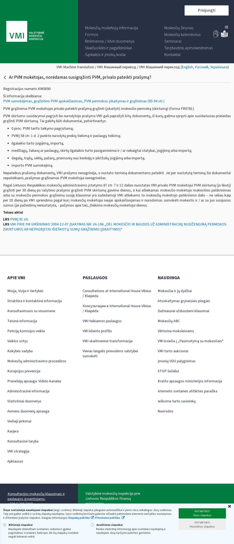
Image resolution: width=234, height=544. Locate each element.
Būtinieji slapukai (18, 525)
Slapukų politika (79, 518)
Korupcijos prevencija (23, 371)
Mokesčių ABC (169, 321)
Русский (201, 67)
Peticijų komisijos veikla (26, 331)
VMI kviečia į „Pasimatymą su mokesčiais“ (191, 341)
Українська (219, 67)
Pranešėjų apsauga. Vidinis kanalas (34, 381)
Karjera (13, 431)
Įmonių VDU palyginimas (177, 361)
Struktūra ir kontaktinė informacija (34, 301)
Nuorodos (165, 411)
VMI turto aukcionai (173, 351)
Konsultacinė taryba (22, 441)
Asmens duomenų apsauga (28, 411)
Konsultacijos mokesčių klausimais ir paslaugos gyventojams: (36, 496)
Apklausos (15, 461)
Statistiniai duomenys (24, 401)
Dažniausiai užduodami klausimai (183, 311)
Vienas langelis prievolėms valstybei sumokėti (110, 354)
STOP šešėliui (168, 371)
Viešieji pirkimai (19, 421)
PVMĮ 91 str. (19, 219)
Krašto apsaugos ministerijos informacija (190, 381)
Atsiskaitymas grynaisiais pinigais (184, 301)
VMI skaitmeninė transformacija (108, 341)
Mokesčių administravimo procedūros (36, 361)
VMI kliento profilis (97, 331)
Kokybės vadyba (20, 351)
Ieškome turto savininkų (177, 401)
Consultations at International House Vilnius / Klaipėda (117, 293)
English (187, 67)
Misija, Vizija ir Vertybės (25, 291)
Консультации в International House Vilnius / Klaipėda (117, 308)
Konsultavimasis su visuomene (31, 311)
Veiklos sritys (17, 341)
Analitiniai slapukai (107, 525)
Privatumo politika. (108, 518)
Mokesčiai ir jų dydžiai (175, 291)
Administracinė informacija (28, 391)
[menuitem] (111, 28)
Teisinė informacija (22, 321)
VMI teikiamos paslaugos (102, 321)
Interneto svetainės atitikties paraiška (187, 391)
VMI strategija (18, 451)
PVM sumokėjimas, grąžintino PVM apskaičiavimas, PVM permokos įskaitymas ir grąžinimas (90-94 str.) (84, 101)
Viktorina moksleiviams (176, 331)
